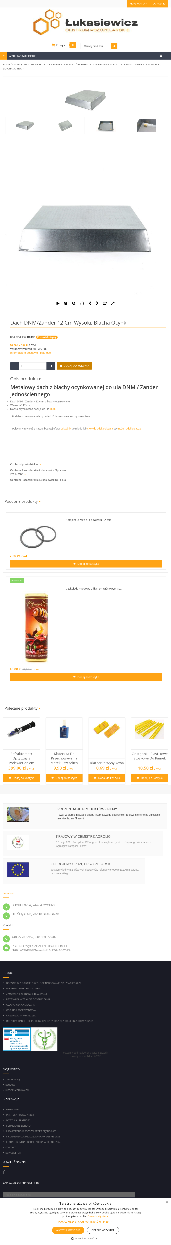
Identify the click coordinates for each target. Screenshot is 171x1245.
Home (6, 64)
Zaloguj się (12, 1079)
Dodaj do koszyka (76, 366)
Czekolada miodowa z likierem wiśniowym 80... (94, 588)
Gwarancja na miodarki (21, 1005)
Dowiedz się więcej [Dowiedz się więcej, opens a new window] (98, 1216)
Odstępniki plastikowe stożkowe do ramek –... (150, 758)
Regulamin (12, 1109)
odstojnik (66, 428)
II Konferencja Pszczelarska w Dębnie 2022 (33, 1136)
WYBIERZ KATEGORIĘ (22, 56)
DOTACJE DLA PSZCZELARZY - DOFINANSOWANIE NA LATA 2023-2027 (43, 983)
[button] (85, 1222)
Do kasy (159, 3)
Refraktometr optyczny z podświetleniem (21, 758)
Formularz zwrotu (18, 1126)
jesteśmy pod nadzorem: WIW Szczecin (86, 1052)
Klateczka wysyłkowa (107, 763)
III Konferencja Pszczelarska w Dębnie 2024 (33, 1142)
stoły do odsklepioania (100, 428)
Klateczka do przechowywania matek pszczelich (64, 758)
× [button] (166, 1202)
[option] (21, 751)
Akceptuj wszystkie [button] (68, 1230)
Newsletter (13, 1153)
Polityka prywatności (20, 1115)
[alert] (85, 1221)
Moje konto (138, 3)
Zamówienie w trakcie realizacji (26, 994)
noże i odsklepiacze (129, 428)
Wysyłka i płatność (18, 1120)
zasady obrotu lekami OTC (85, 1056)
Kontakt (10, 1147)
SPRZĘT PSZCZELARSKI (28, 64)
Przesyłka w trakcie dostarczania (28, 999)
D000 (52, 408)
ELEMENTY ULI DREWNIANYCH (96, 64)
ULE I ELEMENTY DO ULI (60, 64)
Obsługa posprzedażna (21, 1010)
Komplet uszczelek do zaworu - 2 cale (88, 520)
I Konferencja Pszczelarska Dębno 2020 (31, 1131)
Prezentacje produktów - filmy (87, 809)
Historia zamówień (17, 1090)
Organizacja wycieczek (21, 1015)
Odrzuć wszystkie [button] (102, 1230)
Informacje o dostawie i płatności (30, 352)
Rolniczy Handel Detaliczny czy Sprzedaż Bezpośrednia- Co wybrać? (49, 1021)
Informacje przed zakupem (23, 988)
